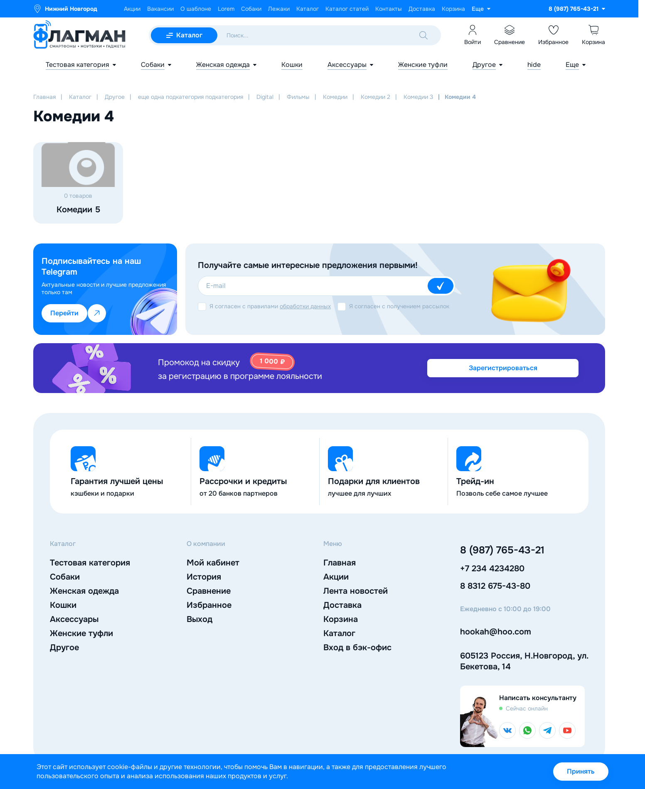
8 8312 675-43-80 (495, 586)
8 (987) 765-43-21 (502, 550)
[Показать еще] (481, 8)
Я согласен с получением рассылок (399, 306)
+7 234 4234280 (492, 568)
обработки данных (305, 306)
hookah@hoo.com (495, 632)
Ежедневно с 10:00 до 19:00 (505, 609)
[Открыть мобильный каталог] (184, 35)
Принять (581, 771)
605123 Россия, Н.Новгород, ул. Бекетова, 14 (524, 661)
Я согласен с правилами (270, 306)
